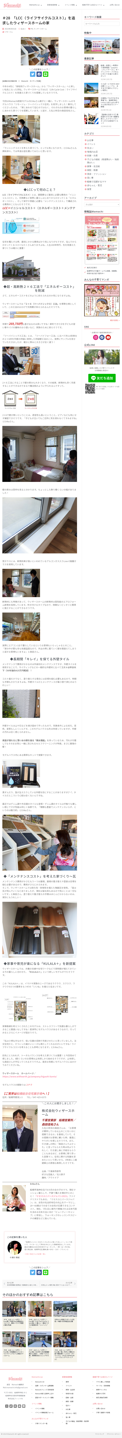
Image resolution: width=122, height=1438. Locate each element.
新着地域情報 (53, 5)
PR (32, 29)
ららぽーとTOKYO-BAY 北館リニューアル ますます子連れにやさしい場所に (110, 87)
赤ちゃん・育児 (94, 185)
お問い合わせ (115, 5)
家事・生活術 (93, 166)
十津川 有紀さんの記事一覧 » (35, 1254)
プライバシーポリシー (114, 1434)
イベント (91, 144)
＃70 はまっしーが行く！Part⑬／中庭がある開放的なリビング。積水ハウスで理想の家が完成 (14, 1322)
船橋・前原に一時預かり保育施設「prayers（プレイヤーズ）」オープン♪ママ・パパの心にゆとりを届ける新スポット (110, 70)
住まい (23, 29)
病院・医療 (92, 170)
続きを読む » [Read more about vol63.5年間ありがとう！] (115, 320)
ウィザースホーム (40, 29)
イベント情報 (71, 5)
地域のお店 (92, 152)
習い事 (90, 178)
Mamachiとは (35, 5)
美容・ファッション (96, 174)
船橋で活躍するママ (96, 182)
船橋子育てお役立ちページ (93, 5)
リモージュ (9, 32)
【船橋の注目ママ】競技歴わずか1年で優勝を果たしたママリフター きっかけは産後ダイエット (110, 118)
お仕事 (90, 140)
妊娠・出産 (92, 155)
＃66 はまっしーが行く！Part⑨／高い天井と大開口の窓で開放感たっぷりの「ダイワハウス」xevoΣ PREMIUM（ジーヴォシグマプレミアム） (65, 1355)
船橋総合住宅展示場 (29, 1093)
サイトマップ (99, 1434)
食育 (89, 189)
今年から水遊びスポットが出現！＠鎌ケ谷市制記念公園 (64, 1320)
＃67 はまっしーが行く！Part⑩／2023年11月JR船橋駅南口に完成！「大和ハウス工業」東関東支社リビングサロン (39, 1354)
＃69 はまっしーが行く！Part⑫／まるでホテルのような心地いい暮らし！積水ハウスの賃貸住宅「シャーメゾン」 (39, 1323)
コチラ (29, 1084)
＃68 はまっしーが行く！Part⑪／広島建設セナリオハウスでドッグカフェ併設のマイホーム (14, 1353)
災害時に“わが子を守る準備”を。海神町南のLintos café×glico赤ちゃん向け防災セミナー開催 (110, 102)
